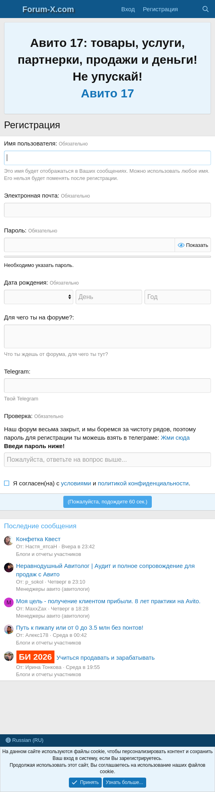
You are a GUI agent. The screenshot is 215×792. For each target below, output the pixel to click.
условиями (76, 483)
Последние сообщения (40, 526)
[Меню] (11, 9)
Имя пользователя (29, 143)
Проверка (17, 415)
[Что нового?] (189, 9)
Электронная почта (31, 195)
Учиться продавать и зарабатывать (85, 657)
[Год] (178, 297)
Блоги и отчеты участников (48, 554)
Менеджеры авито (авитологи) (53, 589)
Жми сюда (175, 437)
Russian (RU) (25, 740)
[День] (109, 297)
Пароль (14, 230)
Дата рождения (25, 282)
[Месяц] (38, 297)
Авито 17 (107, 93)
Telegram (16, 371)
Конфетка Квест (38, 538)
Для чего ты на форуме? (38, 317)
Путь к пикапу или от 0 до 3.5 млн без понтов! (79, 627)
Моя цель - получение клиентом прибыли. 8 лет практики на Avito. (108, 601)
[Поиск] (205, 9)
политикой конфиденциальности (143, 483)
